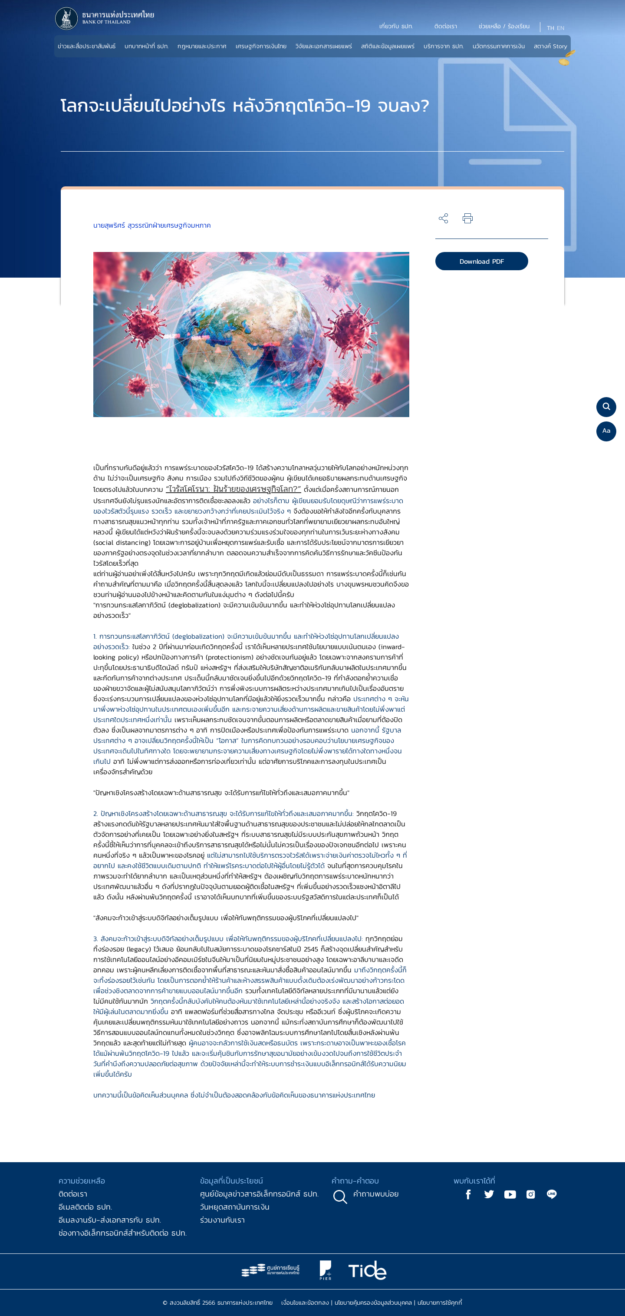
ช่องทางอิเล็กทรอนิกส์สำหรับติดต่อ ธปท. (123, 1233)
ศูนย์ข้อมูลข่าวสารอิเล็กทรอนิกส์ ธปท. (259, 1194)
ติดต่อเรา (73, 1194)
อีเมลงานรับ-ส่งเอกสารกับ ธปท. (110, 1220)
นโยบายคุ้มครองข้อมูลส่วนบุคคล (373, 1302)
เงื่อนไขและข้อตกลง (305, 1302)
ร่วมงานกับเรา (222, 1220)
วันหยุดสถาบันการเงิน (235, 1207)
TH (550, 28)
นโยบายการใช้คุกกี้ (440, 1302)
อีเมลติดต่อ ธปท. (85, 1207)
